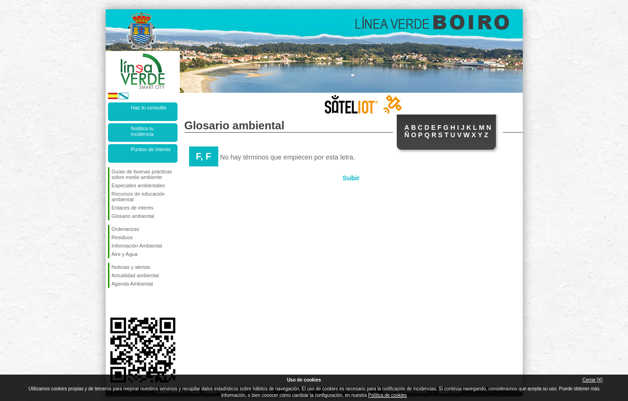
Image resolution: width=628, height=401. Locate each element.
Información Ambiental (137, 245)
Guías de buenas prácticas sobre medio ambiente (142, 174)
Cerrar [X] (593, 379)
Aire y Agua (125, 254)
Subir (351, 178)
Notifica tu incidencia (142, 131)
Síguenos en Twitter (128, 302)
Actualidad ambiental (135, 275)
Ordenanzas (126, 229)
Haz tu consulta (148, 107)
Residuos (122, 237)
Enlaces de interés (133, 207)
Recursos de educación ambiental (138, 196)
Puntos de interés (151, 149)
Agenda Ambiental (132, 283)
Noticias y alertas (131, 267)
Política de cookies (387, 395)
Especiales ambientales (138, 185)
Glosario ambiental (133, 216)
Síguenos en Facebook (113, 302)
